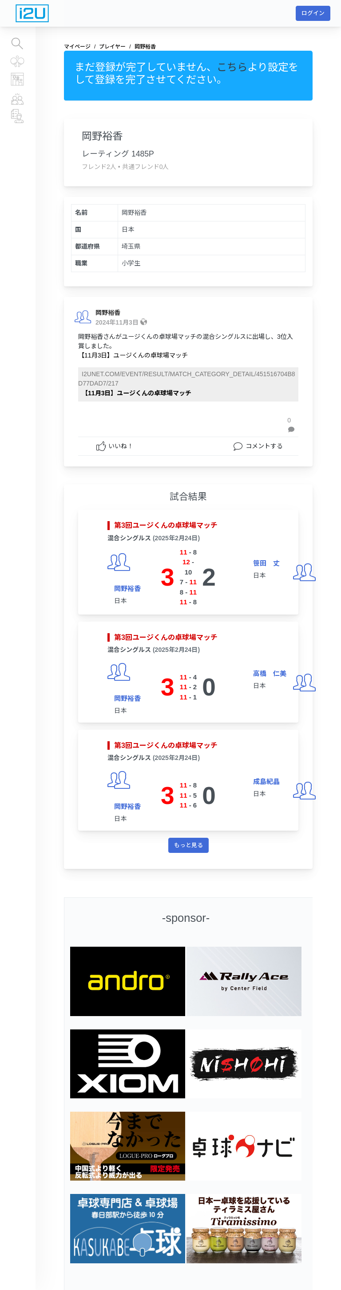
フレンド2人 (99, 166)
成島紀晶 (266, 781)
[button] (292, 425)
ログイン (313, 13)
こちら (232, 67)
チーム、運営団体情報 (18, 116)
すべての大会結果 (17, 61)
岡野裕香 (107, 312)
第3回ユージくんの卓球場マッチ (166, 525)
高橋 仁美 (269, 673)
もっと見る (188, 845)
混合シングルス (129, 538)
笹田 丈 (266, 563)
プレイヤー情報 (18, 98)
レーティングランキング (18, 79)
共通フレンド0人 (145, 166)
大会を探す (17, 43)
